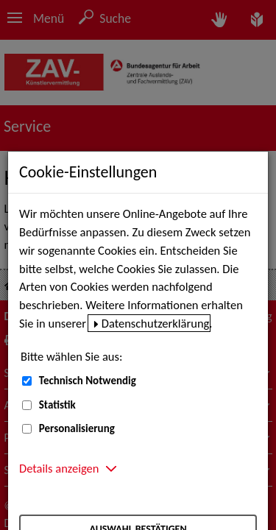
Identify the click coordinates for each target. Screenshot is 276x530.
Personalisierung (77, 428)
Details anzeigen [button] (59, 468)
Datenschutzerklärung (156, 323)
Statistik (57, 404)
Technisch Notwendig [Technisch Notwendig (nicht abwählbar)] (87, 380)
